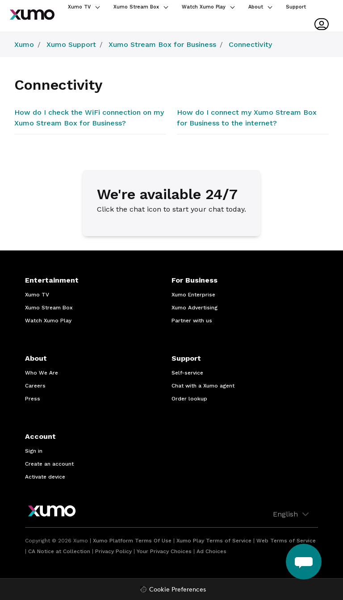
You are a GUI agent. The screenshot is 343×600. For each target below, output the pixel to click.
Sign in (33, 451)
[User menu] (321, 24)
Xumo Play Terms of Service (213, 541)
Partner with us (192, 320)
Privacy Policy (113, 551)
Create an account (49, 464)
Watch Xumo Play (208, 7)
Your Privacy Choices (164, 551)
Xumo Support (71, 44)
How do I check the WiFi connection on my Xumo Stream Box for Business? (89, 117)
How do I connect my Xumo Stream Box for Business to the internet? (247, 117)
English (292, 514)
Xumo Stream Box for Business (162, 44)
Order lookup (189, 399)
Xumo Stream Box (140, 7)
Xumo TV (84, 7)
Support (296, 7)
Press (32, 399)
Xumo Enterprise (193, 295)
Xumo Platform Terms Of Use (132, 541)
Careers (35, 386)
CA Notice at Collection (59, 551)
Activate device (45, 477)
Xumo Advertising (195, 307)
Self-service (187, 373)
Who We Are (41, 373)
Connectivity (250, 44)
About (260, 7)
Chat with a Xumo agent (203, 386)
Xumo (24, 44)
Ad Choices (211, 551)
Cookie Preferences (177, 590)
